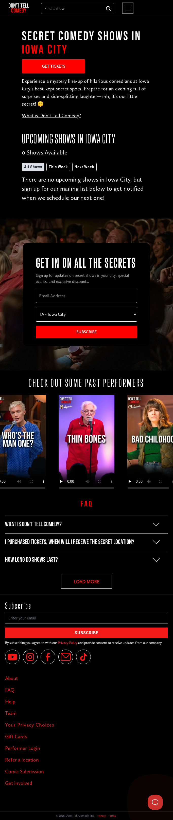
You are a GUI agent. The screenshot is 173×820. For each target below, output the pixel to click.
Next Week (84, 167)
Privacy (101, 815)
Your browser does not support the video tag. (86, 444)
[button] (126, 8)
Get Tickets (53, 66)
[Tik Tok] (83, 657)
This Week (58, 167)
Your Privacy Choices (29, 725)
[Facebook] (48, 657)
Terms (112, 815)
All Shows (33, 167)
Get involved (18, 783)
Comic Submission (24, 771)
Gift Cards (16, 736)
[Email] (65, 657)
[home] (21, 8)
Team (10, 713)
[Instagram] (30, 657)
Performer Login (22, 748)
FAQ (9, 690)
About (11, 678)
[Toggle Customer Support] (155, 802)
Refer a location (22, 760)
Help (10, 701)
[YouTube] (12, 657)
